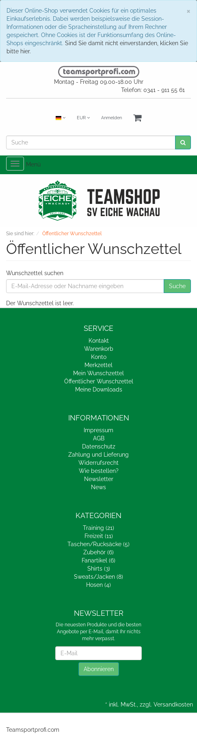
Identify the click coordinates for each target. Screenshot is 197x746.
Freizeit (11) (98, 536)
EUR (83, 117)
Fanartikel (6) (98, 560)
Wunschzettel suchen (34, 273)
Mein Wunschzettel (98, 373)
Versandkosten (173, 704)
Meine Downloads (98, 389)
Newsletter (98, 479)
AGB (98, 438)
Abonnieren (99, 669)
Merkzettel (98, 365)
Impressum (98, 430)
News (98, 487)
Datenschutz (98, 446)
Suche (177, 286)
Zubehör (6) (98, 552)
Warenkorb (98, 349)
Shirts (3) (98, 568)
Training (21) (98, 528)
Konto (98, 357)
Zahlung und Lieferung (98, 454)
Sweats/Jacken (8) (98, 576)
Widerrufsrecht (98, 462)
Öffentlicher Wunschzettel (98, 381)
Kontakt (99, 340)
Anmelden (111, 117)
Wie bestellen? (99, 471)
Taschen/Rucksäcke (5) (98, 544)
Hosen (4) (98, 585)
